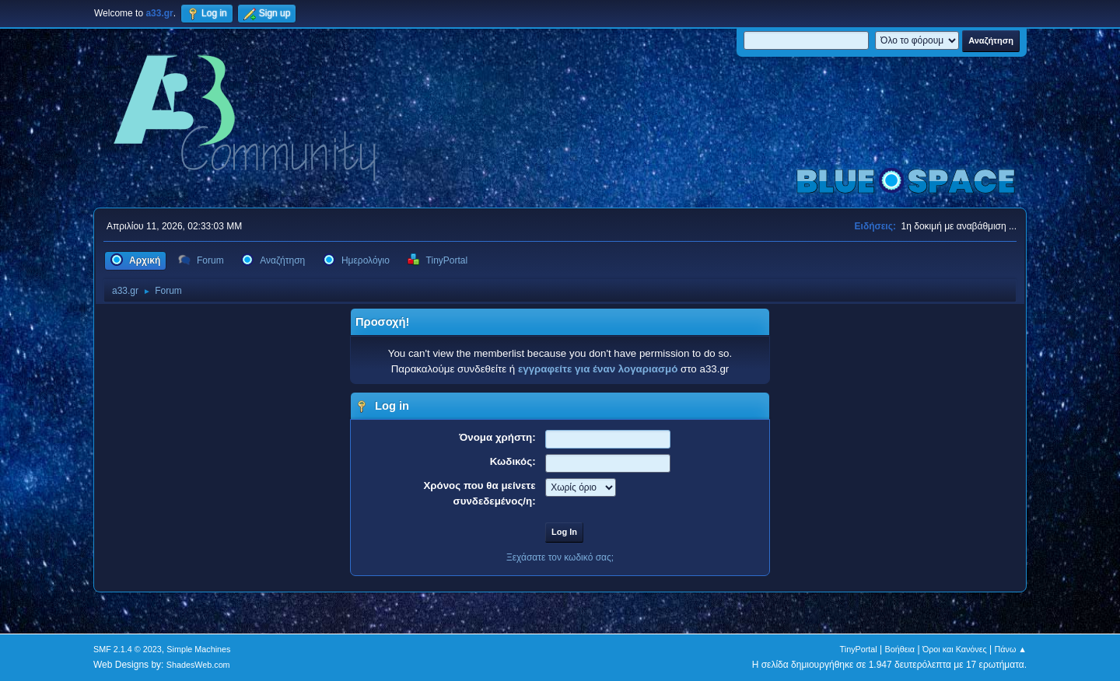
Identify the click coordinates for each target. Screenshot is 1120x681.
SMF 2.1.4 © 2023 (127, 649)
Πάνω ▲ (1011, 649)
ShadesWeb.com (198, 664)
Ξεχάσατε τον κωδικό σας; (560, 557)
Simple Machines (198, 649)
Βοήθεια (899, 649)
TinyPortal (858, 649)
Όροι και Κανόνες (954, 649)
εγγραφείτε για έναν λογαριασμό (597, 369)
